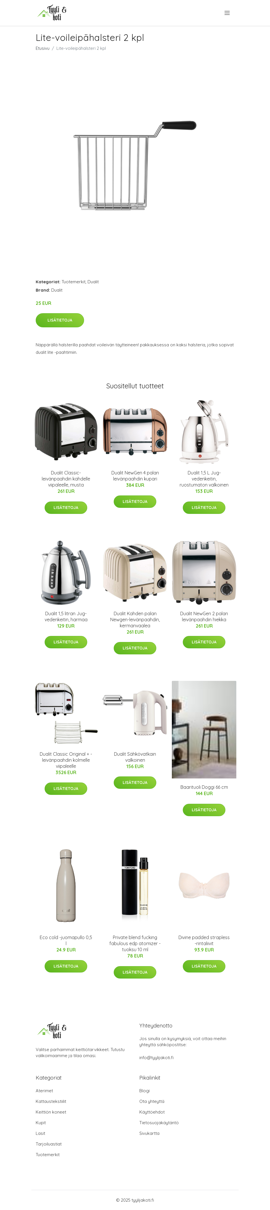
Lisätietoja (59, 320)
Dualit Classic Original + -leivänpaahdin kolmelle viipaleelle (66, 760)
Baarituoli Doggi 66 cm (204, 787)
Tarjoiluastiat (49, 1144)
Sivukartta (149, 1133)
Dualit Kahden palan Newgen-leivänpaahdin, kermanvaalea (135, 619)
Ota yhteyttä (151, 1101)
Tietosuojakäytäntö (159, 1122)
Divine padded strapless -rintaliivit (204, 940)
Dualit (93, 281)
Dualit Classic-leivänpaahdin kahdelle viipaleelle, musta (66, 479)
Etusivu (43, 48)
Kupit (41, 1122)
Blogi (144, 1090)
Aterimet (44, 1090)
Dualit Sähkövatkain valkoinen (135, 757)
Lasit (40, 1133)
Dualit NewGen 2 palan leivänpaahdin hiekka (204, 616)
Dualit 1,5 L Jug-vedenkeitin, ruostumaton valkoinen (204, 479)
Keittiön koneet (51, 1112)
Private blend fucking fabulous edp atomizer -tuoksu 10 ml (135, 943)
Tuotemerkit (73, 281)
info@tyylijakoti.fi (156, 1057)
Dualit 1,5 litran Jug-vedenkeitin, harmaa (66, 616)
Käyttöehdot (152, 1112)
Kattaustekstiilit (51, 1101)
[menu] (227, 13)
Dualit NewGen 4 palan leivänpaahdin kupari (135, 476)
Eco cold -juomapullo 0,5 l (66, 940)
